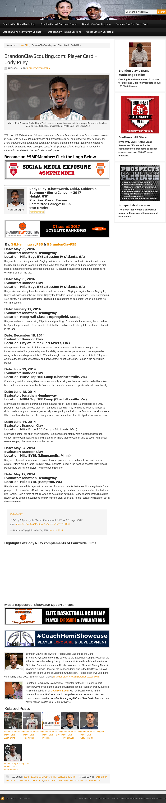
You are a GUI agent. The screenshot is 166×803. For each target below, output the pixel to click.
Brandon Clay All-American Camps (58, 24)
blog (26, 777)
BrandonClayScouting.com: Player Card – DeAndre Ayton (13, 766)
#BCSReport (16, 514)
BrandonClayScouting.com (96, 24)
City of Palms (24, 781)
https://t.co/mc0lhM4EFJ (28, 524)
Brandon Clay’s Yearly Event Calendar (22, 31)
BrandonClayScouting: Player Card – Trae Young (32, 734)
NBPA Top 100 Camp (53, 781)
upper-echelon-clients (63, 777)
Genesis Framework (133, 798)
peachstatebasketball (39, 68)
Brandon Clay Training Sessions (64, 31)
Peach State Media (39, 777)
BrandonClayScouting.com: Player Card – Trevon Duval (70, 734)
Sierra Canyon (92, 781)
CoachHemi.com (59, 690)
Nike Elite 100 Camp (74, 781)
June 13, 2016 (56, 530)
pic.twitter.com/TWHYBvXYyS (55, 524)
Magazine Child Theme (106, 798)
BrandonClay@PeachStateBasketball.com (76, 676)
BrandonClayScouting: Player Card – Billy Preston (51, 734)
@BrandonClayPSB (61, 244)
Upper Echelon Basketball (100, 31)
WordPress (151, 798)
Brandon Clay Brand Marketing (19, 24)
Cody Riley (37, 781)
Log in (163, 798)
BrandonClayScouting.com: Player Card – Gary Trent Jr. (89, 734)
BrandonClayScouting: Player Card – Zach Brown (13, 734)
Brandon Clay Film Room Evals (132, 24)
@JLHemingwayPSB (27, 244)
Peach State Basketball (42, 10)
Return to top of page (18, 798)
